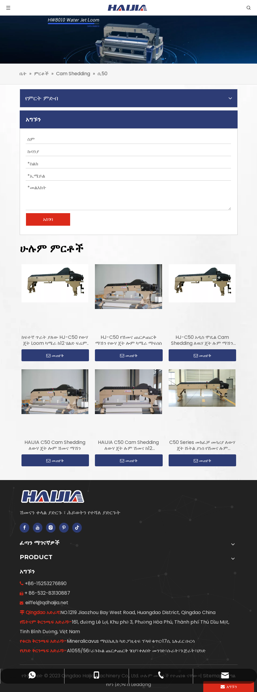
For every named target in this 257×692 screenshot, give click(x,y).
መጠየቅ (55, 355)
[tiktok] (77, 528)
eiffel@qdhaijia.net (46, 602)
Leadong (141, 684)
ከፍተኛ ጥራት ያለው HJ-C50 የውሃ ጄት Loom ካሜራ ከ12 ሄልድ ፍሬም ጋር (54, 340)
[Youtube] (37, 528)
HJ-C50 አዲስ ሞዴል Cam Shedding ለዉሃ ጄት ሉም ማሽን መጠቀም (202, 340)
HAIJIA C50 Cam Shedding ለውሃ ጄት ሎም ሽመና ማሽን (54, 445)
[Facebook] (24, 528)
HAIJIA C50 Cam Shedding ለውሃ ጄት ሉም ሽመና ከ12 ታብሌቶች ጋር (128, 445)
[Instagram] (51, 528)
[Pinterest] (64, 528)
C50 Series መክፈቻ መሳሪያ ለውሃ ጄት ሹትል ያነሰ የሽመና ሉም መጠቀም (202, 445)
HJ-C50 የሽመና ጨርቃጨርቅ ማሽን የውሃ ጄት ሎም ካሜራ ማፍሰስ (128, 340)
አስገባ (48, 219)
